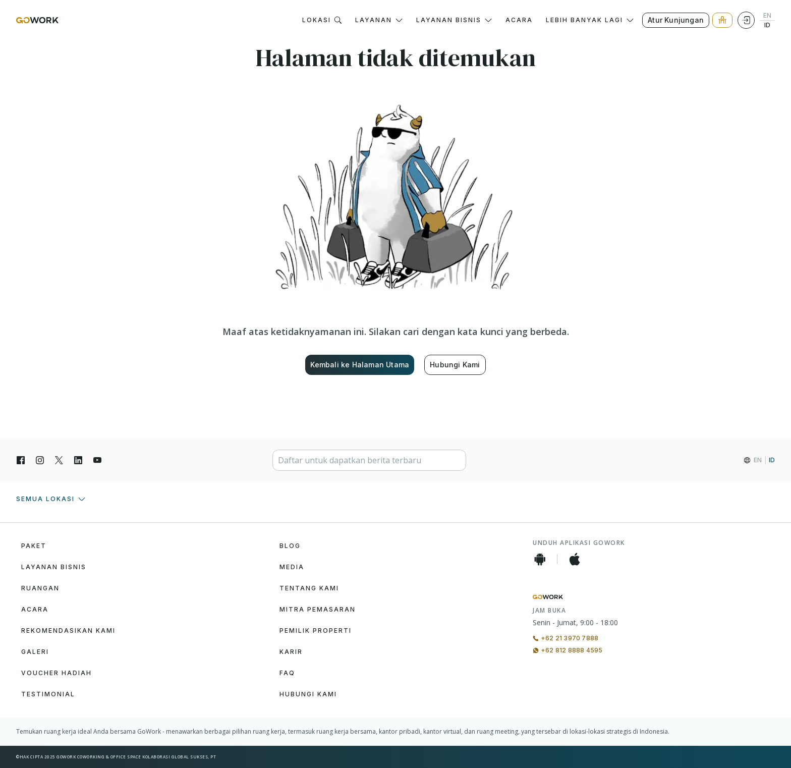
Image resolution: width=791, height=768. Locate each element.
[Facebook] (20, 460)
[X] (59, 460)
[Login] (746, 20)
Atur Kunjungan (676, 20)
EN (767, 15)
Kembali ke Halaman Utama (359, 364)
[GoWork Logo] (37, 20)
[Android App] (540, 559)
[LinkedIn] (78, 460)
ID (767, 25)
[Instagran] (39, 460)
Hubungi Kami (455, 364)
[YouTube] (97, 460)
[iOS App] (575, 559)
